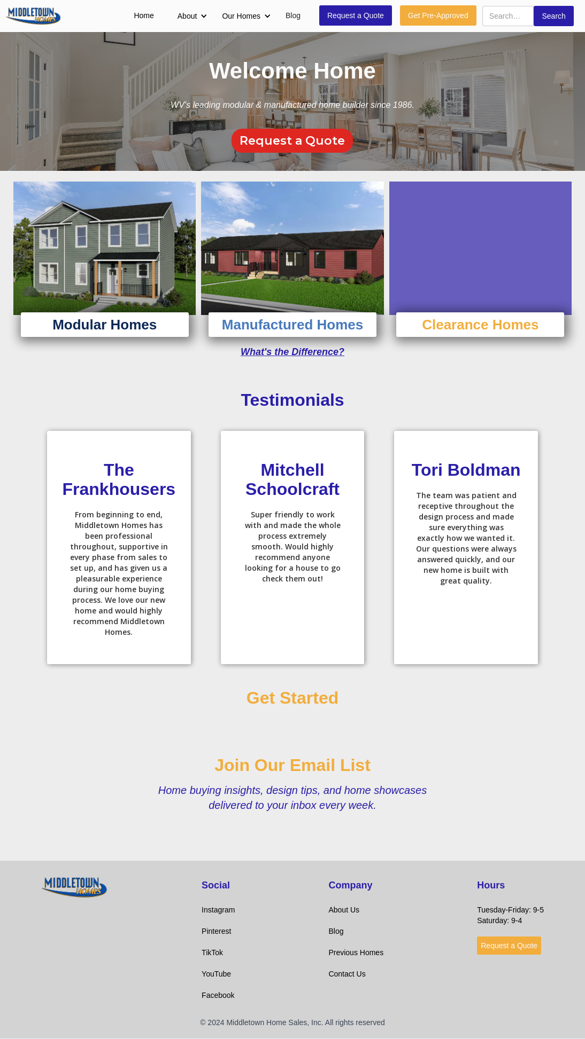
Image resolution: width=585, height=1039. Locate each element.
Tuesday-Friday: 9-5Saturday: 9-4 (510, 915)
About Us (343, 910)
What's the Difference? (292, 352)
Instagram (218, 910)
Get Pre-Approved (438, 15)
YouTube (216, 974)
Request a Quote (355, 15)
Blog (293, 15)
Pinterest (216, 931)
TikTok (212, 952)
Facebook (218, 995)
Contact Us (346, 974)
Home (143, 15)
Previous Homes (355, 952)
